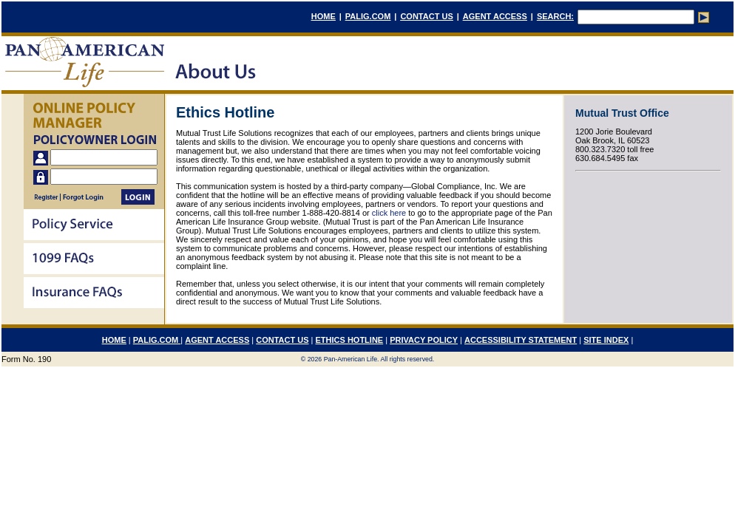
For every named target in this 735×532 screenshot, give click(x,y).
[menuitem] (94, 226)
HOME (323, 16)
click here (389, 212)
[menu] (94, 260)
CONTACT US (426, 16)
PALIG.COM (368, 16)
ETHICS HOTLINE (350, 339)
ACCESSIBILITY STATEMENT (520, 339)
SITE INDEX (606, 339)
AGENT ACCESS (495, 16)
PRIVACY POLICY (424, 339)
